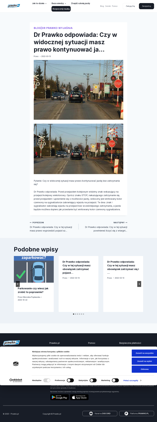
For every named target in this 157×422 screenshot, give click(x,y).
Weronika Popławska (31, 297)
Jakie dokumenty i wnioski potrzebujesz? (66, 356)
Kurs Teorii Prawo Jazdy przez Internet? (65, 348)
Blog (102, 6)
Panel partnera (55, 365)
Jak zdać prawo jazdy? (58, 352)
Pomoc (115, 6)
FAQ (89, 352)
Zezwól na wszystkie (136, 390)
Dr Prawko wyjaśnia (57, 28)
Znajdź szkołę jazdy (80, 3)
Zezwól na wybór (136, 398)
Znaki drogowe (55, 361)
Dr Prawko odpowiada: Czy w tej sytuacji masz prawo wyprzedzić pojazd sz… (53, 226)
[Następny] (139, 284)
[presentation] (34, 269)
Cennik (108, 6)
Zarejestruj (146, 6)
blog (37, 28)
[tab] (73, 314)
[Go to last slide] (18, 284)
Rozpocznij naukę (61, 9)
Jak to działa (38, 3)
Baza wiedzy (58, 3)
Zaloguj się (130, 6)
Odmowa (136, 406)
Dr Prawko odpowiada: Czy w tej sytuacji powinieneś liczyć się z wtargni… (104, 226)
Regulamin (92, 367)
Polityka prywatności (96, 356)
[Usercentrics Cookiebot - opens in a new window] (16, 417)
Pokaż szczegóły (131, 417)
